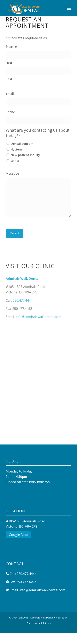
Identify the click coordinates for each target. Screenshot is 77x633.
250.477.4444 (22, 309)
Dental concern (22, 143)
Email (10, 93)
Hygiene (17, 149)
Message (12, 173)
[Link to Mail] (68, 628)
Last (9, 79)
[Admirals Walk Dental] (32, 8)
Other (15, 160)
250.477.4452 (26, 582)
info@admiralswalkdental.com (38, 325)
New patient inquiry (25, 155)
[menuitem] (69, 8)
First (9, 63)
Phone (10, 112)
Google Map (18, 534)
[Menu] (69, 8)
